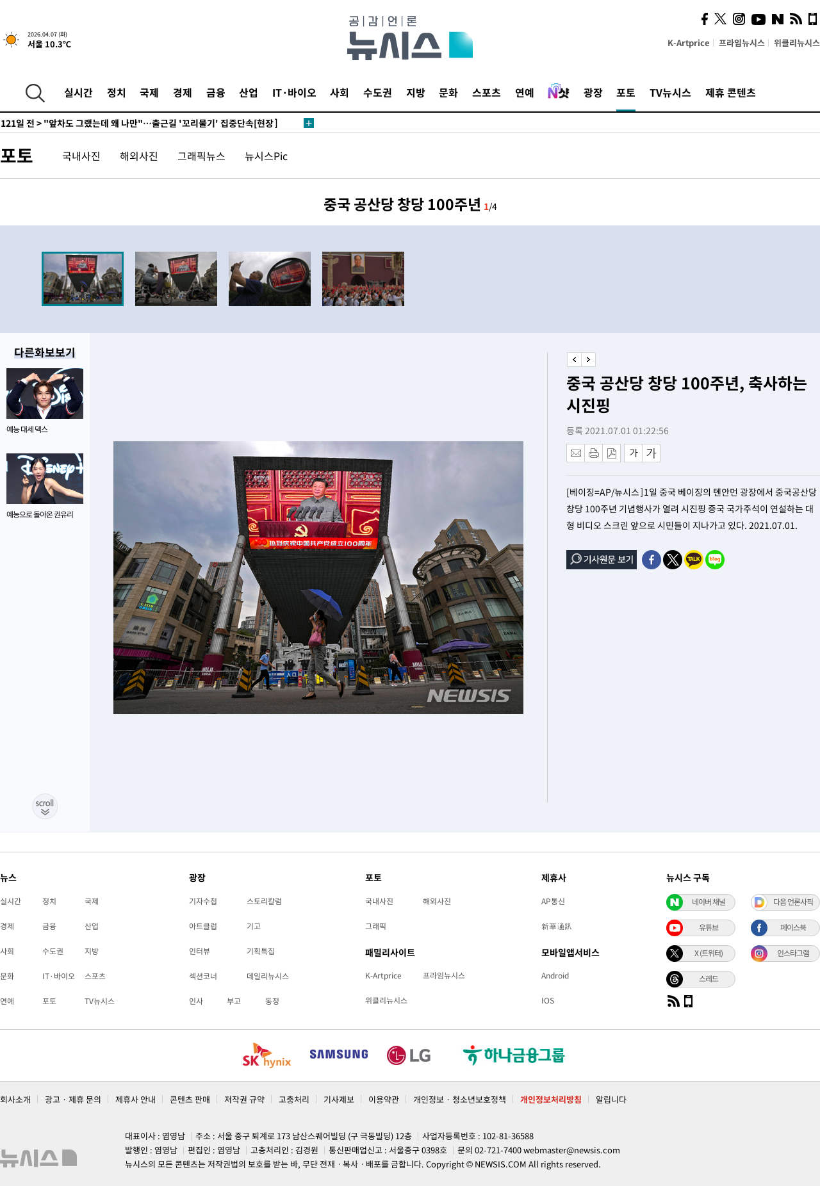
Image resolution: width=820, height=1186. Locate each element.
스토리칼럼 (264, 901)
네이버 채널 (708, 901)
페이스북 (793, 927)
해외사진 (139, 155)
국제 (149, 92)
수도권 (377, 92)
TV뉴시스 (670, 92)
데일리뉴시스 (268, 976)
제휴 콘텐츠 (730, 92)
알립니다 (611, 1099)
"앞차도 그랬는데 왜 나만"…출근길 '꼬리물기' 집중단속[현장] (139, 123)
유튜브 (708, 927)
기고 (254, 926)
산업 (248, 92)
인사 (196, 1001)
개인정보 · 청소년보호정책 (459, 1099)
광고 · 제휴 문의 (73, 1099)
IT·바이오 (294, 92)
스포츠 (486, 92)
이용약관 (383, 1099)
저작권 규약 (244, 1099)
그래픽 (375, 926)
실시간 (78, 92)
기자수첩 (203, 901)
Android (555, 975)
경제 (182, 92)
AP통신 (553, 901)
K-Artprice (689, 43)
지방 (415, 92)
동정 (272, 1001)
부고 (234, 1001)
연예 (524, 92)
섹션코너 (203, 976)
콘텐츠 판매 (190, 1099)
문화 (448, 92)
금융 (216, 92)
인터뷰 (199, 951)
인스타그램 (793, 953)
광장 (593, 92)
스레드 (708, 978)
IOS (547, 1000)
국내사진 (81, 155)
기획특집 (261, 951)
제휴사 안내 (135, 1099)
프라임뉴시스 (742, 43)
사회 (339, 92)
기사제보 (339, 1099)
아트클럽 (203, 926)
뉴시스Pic (266, 155)
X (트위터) (708, 953)
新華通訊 (556, 926)
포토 (626, 92)
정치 (116, 92)
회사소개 (15, 1099)
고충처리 (294, 1099)
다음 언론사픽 (793, 901)
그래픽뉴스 (201, 155)
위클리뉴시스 (797, 43)
